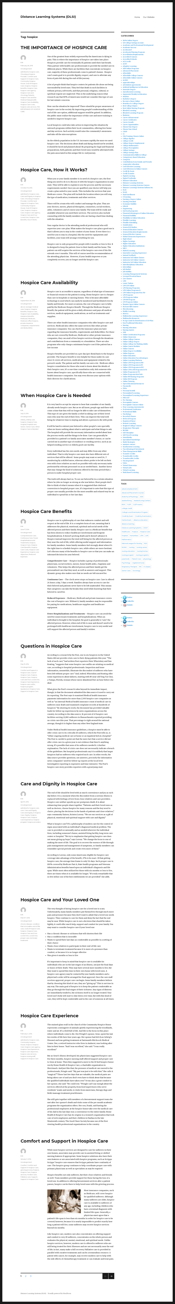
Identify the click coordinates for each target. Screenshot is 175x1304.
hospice (28, 86)
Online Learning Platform (132, 360)
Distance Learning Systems (133, 183)
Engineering (127, 209)
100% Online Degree (130, 40)
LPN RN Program (129, 300)
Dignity (27, 815)
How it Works (32, 220)
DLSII (125, 192)
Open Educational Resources (133, 384)
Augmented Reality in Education (135, 94)
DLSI (124, 190)
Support (34, 1177)
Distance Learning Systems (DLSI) (48, 17)
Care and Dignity (31, 810)
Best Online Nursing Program (133, 108)
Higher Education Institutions (134, 246)
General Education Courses (133, 230)
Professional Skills (129, 412)
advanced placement (130, 489)
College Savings (128, 150)
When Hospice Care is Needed (56, 395)
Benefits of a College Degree (133, 104)
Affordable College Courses (133, 75)
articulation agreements (132, 85)
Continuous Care (27, 538)
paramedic (126, 559)
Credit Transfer (128, 174)
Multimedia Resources (131, 318)
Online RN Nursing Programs (133, 377)
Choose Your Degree (130, 127)
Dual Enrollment (129, 195)
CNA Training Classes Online (133, 136)
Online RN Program (130, 379)
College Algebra (128, 139)
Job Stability (127, 272)
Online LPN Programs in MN (133, 363)
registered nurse (138, 563)
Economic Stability (129, 204)
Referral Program (129, 419)
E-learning (127, 197)
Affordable (127, 73)
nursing (131, 547)
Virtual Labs (127, 468)
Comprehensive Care (28, 536)
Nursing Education (129, 328)
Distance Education (130, 181)
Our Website (148, 17)
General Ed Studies (130, 227)
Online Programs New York (133, 374)
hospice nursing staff (28, 1056)
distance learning (128, 524)
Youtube (130, 605)
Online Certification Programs (134, 335)
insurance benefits (27, 316)
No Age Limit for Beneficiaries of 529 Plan (138, 321)
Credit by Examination (143, 516)
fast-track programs (130, 211)
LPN (141, 535)
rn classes (147, 567)
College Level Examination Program (135, 512)
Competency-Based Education (134, 157)
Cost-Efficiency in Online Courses (135, 169)
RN (140, 567)
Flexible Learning (129, 220)
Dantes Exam (126, 520)
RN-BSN (125, 430)
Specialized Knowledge (131, 440)
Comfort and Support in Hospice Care (64, 1141)
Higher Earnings (129, 241)
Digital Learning (129, 176)
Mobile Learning (129, 311)
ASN (141, 497)
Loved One (33, 936)
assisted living (127, 500)
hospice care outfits (28, 684)
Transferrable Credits (131, 458)
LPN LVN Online (128, 286)
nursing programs (142, 555)
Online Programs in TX (131, 372)
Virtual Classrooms (130, 465)
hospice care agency (28, 90)
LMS (124, 281)
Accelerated (127, 50)
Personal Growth (129, 391)
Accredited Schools (130, 59)
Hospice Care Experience (30, 682)
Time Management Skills (132, 451)
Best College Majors (130, 106)
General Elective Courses (132, 234)
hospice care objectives (29, 1052)
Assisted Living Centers (142, 500)
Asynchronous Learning (132, 92)
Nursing (126, 325)
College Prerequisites (131, 148)
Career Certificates (130, 120)
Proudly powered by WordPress (59, 1293)
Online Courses (128, 349)
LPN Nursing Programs (131, 288)
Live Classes (127, 279)
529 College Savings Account (133, 43)
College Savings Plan (130, 153)
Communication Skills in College (135, 155)
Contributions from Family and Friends (137, 162)
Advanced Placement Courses (133, 493)
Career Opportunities (130, 125)
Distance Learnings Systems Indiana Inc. (138, 188)
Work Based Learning (131, 472)
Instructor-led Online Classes (133, 258)
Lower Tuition (128, 283)
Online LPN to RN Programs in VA (135, 370)
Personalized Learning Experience (136, 395)
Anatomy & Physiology (130, 497)
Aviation (126, 97)
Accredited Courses (130, 57)
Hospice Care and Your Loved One (60, 899)
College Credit (128, 141)
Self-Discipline (128, 433)
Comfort (24, 1165)
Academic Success (129, 47)
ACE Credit (127, 61)
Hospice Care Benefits (46, 511)
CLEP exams (137, 504)
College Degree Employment (133, 143)
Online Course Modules (131, 346)
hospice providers (34, 822)
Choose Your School (130, 129)
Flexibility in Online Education (134, 218)
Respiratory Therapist (131, 428)
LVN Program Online (130, 302)
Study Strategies (129, 442)
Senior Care (30, 427)
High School (127, 239)
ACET (125, 64)
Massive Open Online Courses (134, 304)
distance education (141, 520)
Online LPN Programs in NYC (133, 367)
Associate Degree (129, 89)
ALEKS (125, 80)
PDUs (125, 388)
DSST (146, 528)
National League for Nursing (132, 543)
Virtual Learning (129, 470)
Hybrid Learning (129, 251)
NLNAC (124, 547)
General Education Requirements (135, 232)
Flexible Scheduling (130, 223)
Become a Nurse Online (131, 101)
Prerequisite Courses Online (133, 405)
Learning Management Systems (135, 274)
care (22, 810)
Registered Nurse (129, 421)
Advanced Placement (131, 71)
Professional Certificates (132, 409)
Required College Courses (132, 426)
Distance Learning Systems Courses (136, 185)
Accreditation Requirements (133, 54)
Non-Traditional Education (132, 323)
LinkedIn (130, 601)
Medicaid (24, 318)
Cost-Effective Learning (131, 167)
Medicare (31, 318)
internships (127, 267)
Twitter (129, 597)
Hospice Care (32, 88)
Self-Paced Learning (130, 435)
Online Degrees (128, 353)
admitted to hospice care (30, 72)
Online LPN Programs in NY (133, 365)
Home (137, 17)
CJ (123, 134)
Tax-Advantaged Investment (133, 449)
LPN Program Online (130, 297)
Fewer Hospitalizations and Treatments (29, 540)
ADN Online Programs (131, 68)
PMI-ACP (126, 398)
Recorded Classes (129, 416)
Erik (22, 62)
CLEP (129, 504)
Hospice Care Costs (28, 104)
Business (126, 115)
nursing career (142, 547)
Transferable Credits (130, 456)
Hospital (23, 424)
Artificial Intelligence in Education (135, 87)
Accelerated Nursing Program (134, 52)
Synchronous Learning (131, 447)
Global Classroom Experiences (134, 237)
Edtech (125, 206)
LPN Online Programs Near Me (134, 293)
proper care (25, 938)
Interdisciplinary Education (133, 265)
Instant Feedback (129, 255)
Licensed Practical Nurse (132, 276)
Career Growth (128, 122)
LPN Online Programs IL (132, 290)
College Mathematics (130, 146)
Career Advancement (131, 118)
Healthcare (126, 532)
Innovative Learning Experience (135, 253)
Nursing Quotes (128, 330)
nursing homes (142, 551)
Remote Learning (129, 423)
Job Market (127, 269)
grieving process (27, 1170)
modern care (32, 1174)
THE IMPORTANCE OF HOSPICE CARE (64, 47)
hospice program (27, 687)
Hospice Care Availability (29, 102)
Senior (23, 427)
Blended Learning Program (133, 113)
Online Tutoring (129, 381)
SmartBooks (127, 437)
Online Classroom (129, 337)
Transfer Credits (129, 454)
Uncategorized (26, 69)
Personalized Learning (131, 393)
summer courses (129, 444)
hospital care (31, 424)
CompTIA (126, 160)
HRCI (125, 248)
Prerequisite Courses (130, 402)
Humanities (134, 535)
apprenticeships (129, 82)
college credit (127, 508)
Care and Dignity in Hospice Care (59, 783)
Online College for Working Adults (135, 344)
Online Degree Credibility (132, 351)
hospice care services (28, 107)
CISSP (125, 132)
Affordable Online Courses (132, 78)
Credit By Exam (128, 171)
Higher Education (129, 244)
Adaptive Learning (130, 66)
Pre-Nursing (127, 400)
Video (125, 463)
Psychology (127, 414)
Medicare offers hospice (29, 321)
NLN (145, 543)
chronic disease (26, 924)
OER (124, 332)
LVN (146, 535)
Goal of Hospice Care (32, 929)
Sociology (136, 570)
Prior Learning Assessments (133, 407)
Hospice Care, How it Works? (54, 169)
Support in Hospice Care (29, 691)
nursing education (128, 551)
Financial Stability (129, 216)
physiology (147, 559)
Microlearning (128, 309)
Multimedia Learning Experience (135, 316)
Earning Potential (129, 202)
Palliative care (26, 1177)
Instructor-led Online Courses (134, 260)
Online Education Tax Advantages (135, 358)
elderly (23, 420)
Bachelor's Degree (129, 99)
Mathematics (126, 539)
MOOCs (125, 314)
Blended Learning (129, 111)
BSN (123, 504)
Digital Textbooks (129, 178)
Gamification (127, 225)
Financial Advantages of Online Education (138, 213)
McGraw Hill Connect (130, 307)
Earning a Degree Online (132, 199)
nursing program (128, 555)
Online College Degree (131, 342)
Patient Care (136, 559)
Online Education (129, 356)
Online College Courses (131, 339)
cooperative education (131, 164)
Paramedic (127, 386)
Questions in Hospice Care (51, 646)
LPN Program (128, 295)
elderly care (30, 420)
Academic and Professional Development (138, 45)
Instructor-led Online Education (134, 262)
